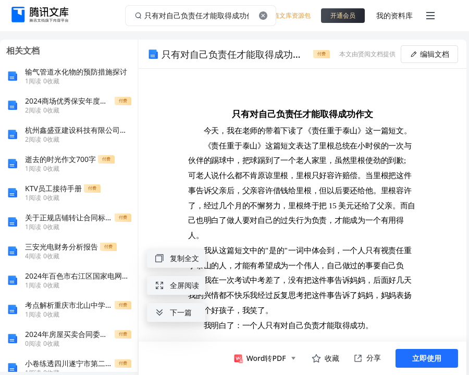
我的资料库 (394, 15)
